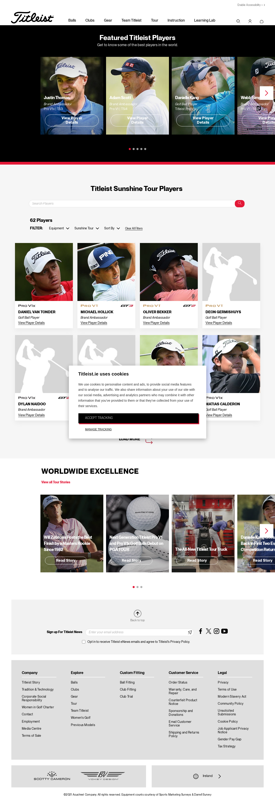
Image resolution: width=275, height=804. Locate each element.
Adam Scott (120, 98)
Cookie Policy (228, 721)
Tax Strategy (226, 746)
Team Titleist (131, 20)
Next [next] (266, 93)
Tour (154, 20)
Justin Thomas (57, 98)
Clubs (89, 20)
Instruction (176, 20)
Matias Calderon (223, 404)
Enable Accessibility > (250, 5)
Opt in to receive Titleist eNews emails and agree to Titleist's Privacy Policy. (138, 642)
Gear (108, 20)
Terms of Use (227, 689)
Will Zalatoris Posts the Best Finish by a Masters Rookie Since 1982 (68, 544)
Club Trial (126, 696)
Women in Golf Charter (38, 707)
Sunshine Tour (84, 228)
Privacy (223, 682)
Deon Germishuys (223, 312)
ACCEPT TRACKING (99, 418)
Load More (129, 439)
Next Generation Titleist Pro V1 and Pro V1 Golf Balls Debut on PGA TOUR (136, 544)
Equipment (56, 228)
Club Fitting (128, 689)
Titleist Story (31, 682)
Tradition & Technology (38, 689)
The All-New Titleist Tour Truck (201, 549)
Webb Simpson (254, 98)
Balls (72, 20)
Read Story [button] (66, 560)
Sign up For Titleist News (64, 632)
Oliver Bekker (157, 312)
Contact (27, 714)
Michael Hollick (97, 312)
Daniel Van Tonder (36, 312)
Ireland (207, 776)
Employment (31, 721)
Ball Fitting (127, 682)
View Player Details (31, 323)
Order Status (178, 682)
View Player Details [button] (72, 120)
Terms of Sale (31, 735)
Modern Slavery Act (232, 696)
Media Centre (31, 728)
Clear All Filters (134, 228)
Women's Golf (80, 717)
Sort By (109, 228)
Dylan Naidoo (32, 404)
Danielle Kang (187, 98)
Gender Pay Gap (229, 739)
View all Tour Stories (55, 482)
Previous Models (83, 725)
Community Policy (230, 703)
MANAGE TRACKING (98, 429)
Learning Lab (204, 20)
